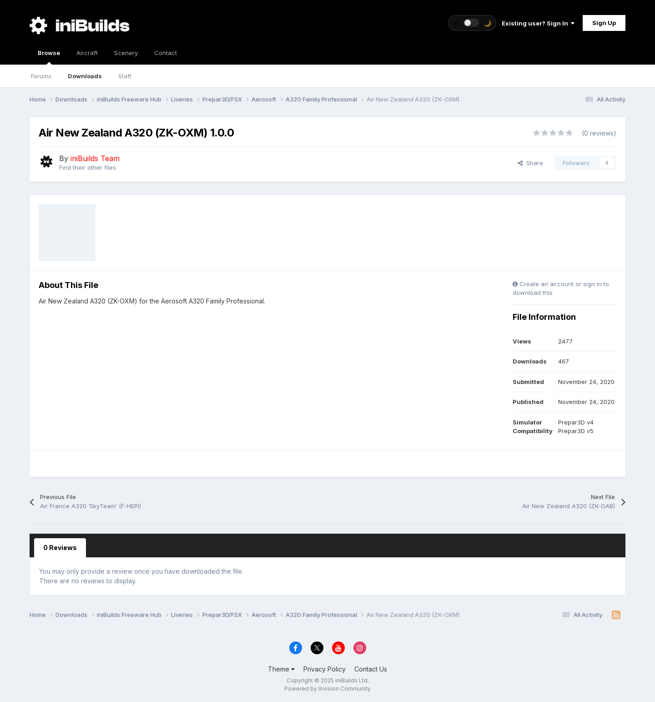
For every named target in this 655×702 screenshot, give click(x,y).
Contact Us (370, 669)
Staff (124, 76)
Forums (41, 76)
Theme (281, 669)
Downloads (85, 76)
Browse (49, 57)
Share (530, 163)
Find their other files (87, 167)
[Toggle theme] (472, 23)
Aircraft (87, 52)
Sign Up (604, 22)
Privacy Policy (324, 669)
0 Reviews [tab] (60, 547)
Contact (165, 52)
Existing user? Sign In (538, 23)
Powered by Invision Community (327, 688)
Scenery (126, 52)
